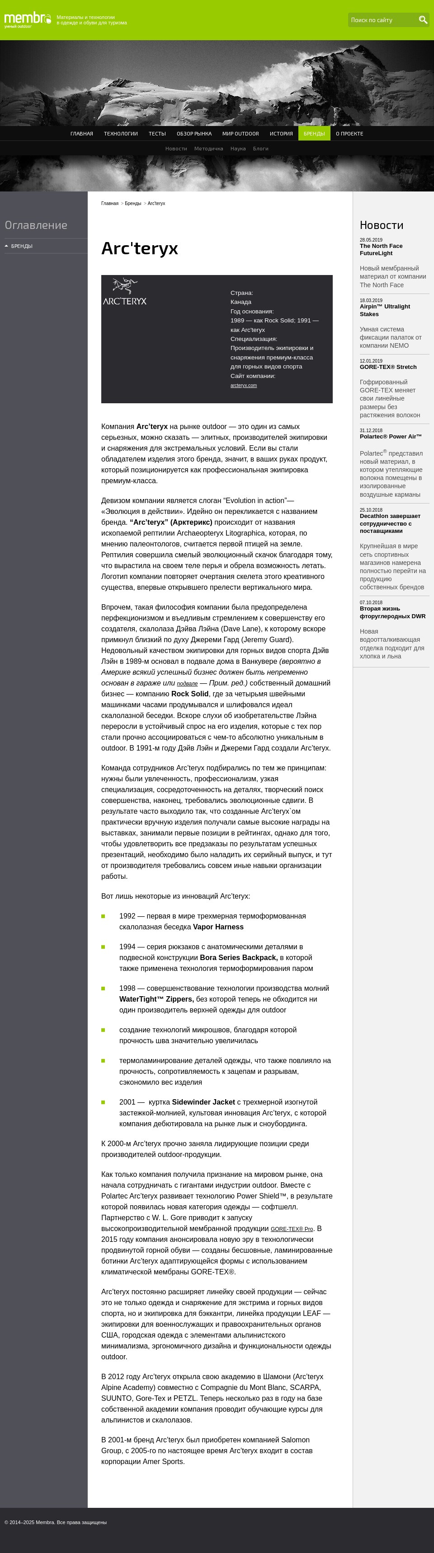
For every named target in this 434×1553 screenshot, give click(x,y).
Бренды (314, 133)
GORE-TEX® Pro (292, 1229)
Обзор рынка (194, 133)
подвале (187, 684)
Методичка (208, 148)
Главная (82, 133)
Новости (176, 148)
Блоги (261, 148)
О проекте (349, 133)
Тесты (157, 133)
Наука (238, 148)
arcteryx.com (244, 385)
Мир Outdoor (240, 133)
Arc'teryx (156, 203)
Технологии (121, 133)
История (281, 133)
